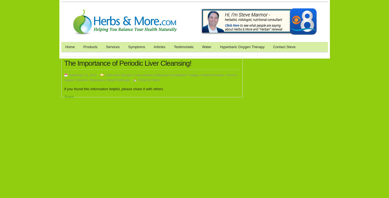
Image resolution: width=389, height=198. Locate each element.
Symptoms (136, 47)
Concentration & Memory (150, 75)
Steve (156, 80)
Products (90, 47)
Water (206, 47)
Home (70, 47)
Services (113, 47)
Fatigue (194, 75)
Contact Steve (284, 47)
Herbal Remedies (212, 75)
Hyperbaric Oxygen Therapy (242, 47)
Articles (159, 47)
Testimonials (184, 47)
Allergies (127, 75)
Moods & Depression (90, 80)
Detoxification (178, 75)
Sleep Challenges (118, 80)
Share (69, 97)
